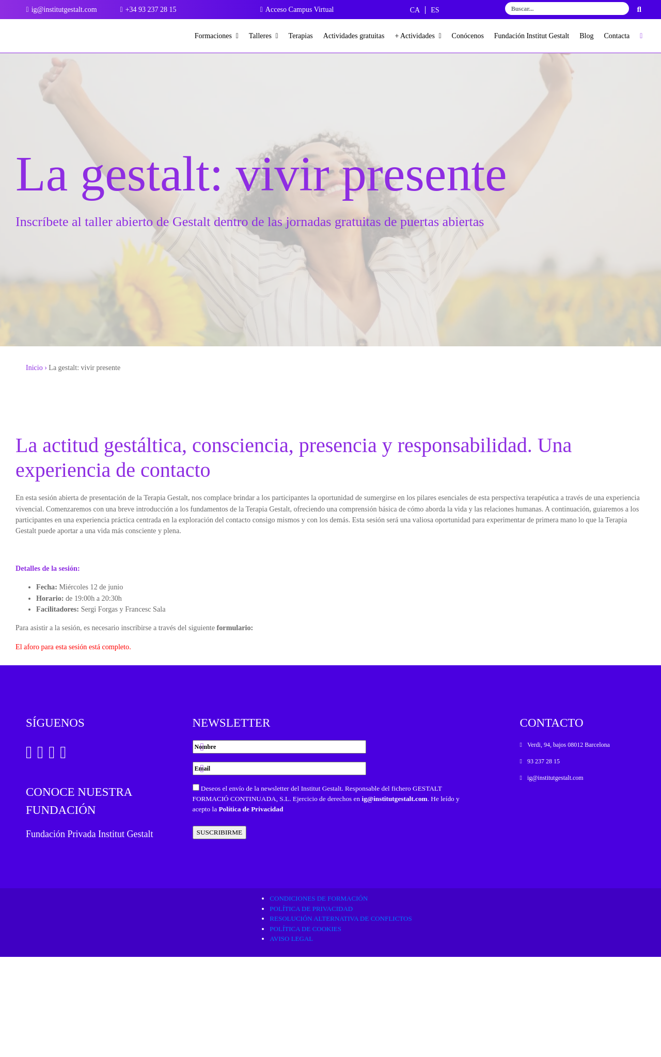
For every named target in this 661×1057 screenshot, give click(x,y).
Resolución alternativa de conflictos (341, 1018)
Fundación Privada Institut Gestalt (89, 933)
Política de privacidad (311, 1008)
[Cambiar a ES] (435, 10)
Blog (586, 36)
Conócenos (468, 36)
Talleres (263, 36)
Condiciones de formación (319, 998)
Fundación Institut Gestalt (531, 36)
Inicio (34, 388)
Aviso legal (291, 1039)
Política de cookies (305, 1028)
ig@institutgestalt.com (394, 898)
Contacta (617, 36)
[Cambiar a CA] (415, 10)
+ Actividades (418, 36)
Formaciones (217, 36)
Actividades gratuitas (354, 36)
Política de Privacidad (250, 908)
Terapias (301, 36)
